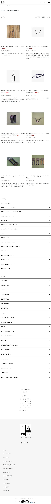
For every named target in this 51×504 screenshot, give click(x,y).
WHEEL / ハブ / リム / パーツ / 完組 (9, 229)
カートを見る (6, 487)
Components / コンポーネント (8, 242)
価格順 (43, 17)
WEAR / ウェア (4, 250)
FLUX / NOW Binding (6, 354)
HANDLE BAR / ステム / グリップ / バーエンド (11, 211)
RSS (4, 479)
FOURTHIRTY (4, 308)
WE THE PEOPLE (5, 285)
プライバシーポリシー (8, 468)
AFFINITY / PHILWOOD (6, 322)
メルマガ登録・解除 (7, 475)
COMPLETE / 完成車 (6, 203)
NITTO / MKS (4, 340)
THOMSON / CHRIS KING (7, 335)
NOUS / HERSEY (5, 299)
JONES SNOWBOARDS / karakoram (9, 345)
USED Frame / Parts (6, 268)
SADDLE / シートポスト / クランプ (9, 224)
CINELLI (3, 326)
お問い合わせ (6, 490)
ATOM (7, 479)
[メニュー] (49, 2)
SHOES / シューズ (5, 259)
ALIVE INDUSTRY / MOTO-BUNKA (9, 377)
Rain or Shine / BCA (5, 368)
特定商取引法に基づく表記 (9, 464)
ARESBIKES (4, 280)
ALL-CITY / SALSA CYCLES (7, 317)
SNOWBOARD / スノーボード (8, 264)
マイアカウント (6, 483)
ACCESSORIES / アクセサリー (8, 255)
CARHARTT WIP (5, 303)
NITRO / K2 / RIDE (5, 349)
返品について (6, 457)
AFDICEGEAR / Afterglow (7, 363)
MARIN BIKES (4, 313)
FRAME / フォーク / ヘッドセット (8, 207)
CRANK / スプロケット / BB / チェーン (10, 216)
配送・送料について (7, 454)
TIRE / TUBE (4, 233)
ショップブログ (6, 472)
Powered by (25, 501)
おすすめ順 (37, 17)
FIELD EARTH (4, 358)
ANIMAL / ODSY (5, 294)
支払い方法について (7, 461)
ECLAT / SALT (4, 290)
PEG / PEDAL (4, 220)
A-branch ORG (4, 372)
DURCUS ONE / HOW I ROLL (8, 331)
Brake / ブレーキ (5, 237)
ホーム (4, 450)
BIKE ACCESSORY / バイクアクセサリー (10, 246)
